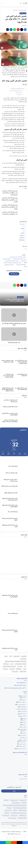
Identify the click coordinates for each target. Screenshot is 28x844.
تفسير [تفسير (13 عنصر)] (12, 663)
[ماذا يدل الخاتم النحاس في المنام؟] (23, 408)
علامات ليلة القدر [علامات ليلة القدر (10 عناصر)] (23, 671)
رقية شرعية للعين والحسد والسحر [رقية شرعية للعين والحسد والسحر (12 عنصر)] (9, 666)
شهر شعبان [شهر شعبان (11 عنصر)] (5, 668)
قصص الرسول (22, 744)
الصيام (23, 722)
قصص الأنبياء (22, 741)
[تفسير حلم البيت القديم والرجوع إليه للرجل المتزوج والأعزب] (23, 500)
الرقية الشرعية (23, 709)
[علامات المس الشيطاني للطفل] (23, 495)
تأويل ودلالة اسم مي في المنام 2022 (9, 486)
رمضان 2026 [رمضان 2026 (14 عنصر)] (18, 668)
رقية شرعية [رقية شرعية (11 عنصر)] (20, 666)
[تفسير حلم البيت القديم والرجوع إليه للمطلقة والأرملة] (23, 507)
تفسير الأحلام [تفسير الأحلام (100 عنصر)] (6, 663)
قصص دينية (23, 740)
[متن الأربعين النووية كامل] (23, 768)
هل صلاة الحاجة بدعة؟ (12, 511)
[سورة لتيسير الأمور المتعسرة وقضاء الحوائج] (23, 520)
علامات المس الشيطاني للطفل (10, 492)
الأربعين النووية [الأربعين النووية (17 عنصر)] (16, 656)
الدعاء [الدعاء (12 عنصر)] (11, 656)
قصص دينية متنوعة (21, 748)
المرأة (23, 733)
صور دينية (24, 726)
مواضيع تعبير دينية (21, 704)
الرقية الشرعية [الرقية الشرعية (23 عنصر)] (23, 658)
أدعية (24, 720)
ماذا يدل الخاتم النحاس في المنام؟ (10, 406)
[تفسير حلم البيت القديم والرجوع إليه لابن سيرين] (5, 763)
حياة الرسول (23, 716)
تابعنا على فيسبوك (23, 778)
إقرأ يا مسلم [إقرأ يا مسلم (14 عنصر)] (23, 656)
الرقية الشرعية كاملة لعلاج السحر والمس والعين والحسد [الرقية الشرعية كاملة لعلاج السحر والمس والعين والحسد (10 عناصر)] (15, 661)
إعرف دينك (23, 696)
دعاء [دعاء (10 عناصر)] (25, 666)
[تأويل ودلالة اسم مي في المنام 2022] (23, 488)
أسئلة (24, 697)
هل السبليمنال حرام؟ (12, 466)
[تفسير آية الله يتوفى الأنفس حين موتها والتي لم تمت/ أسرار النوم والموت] (5, 768)
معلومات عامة (22, 702)
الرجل (23, 730)
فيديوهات (24, 737)
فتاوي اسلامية (23, 729)
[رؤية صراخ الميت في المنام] (23, 475)
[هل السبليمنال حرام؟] (23, 468)
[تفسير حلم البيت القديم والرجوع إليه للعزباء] (23, 527)
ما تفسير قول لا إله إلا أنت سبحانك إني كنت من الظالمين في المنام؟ (14, 300)
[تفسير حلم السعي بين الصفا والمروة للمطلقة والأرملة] (23, 415)
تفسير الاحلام (23, 13)
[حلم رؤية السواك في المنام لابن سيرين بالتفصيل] (23, 402)
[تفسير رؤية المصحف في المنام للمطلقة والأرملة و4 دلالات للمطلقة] (23, 422)
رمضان (24, 718)
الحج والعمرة (23, 706)
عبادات (23, 699)
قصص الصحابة (22, 746)
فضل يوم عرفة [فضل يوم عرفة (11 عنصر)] (15, 671)
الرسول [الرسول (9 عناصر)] (6, 656)
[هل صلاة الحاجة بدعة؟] (23, 514)
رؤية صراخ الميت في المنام (11, 472)
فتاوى (24, 724)
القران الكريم (23, 711)
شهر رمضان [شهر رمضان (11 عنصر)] (12, 668)
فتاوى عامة (22, 735)
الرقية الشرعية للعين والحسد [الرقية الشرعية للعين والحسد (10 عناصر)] (20, 663)
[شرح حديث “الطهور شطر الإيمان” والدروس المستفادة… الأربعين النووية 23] (14, 768)
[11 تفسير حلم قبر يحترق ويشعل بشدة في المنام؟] (23, 481)
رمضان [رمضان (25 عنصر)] (24, 668)
